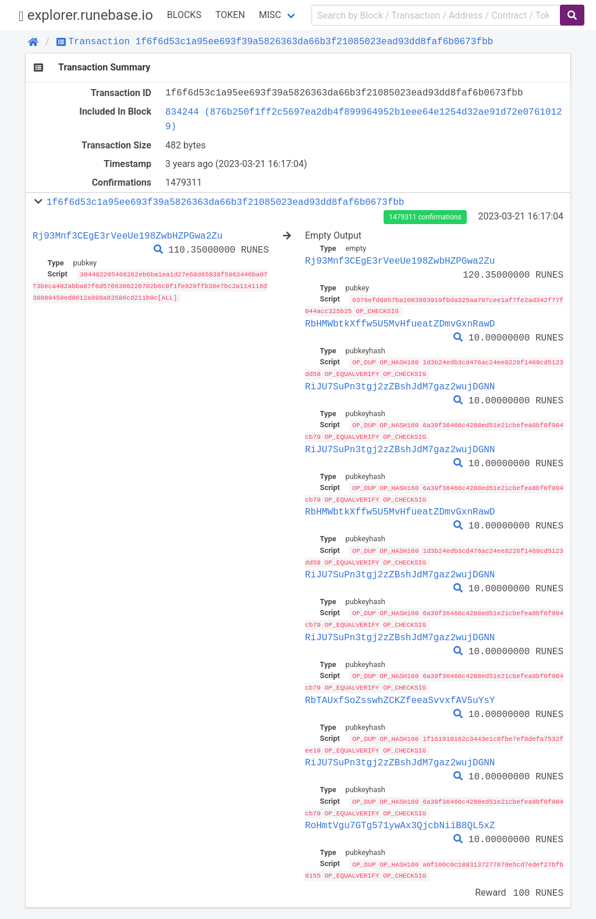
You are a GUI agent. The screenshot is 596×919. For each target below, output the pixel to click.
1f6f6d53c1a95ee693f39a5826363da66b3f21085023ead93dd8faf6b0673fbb (225, 202)
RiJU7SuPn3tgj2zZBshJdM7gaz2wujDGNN (400, 384)
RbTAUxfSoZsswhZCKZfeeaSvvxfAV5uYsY (400, 695)
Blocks (184, 14)
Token (230, 14)
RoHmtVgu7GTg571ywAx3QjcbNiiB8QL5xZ (400, 818)
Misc (270, 14)
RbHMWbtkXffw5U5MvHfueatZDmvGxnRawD (400, 323)
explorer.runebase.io (86, 15)
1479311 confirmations (425, 217)
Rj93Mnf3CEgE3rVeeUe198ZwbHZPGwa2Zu (127, 235)
